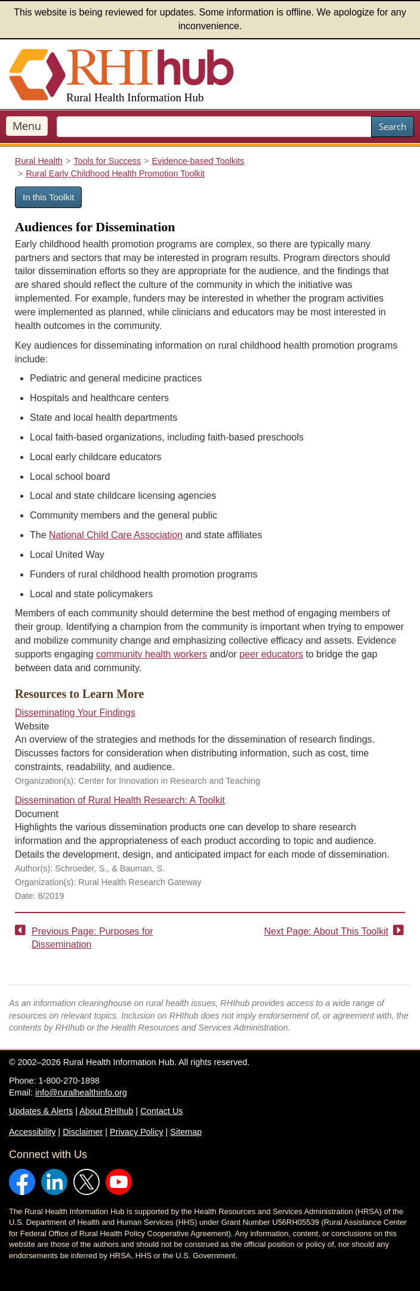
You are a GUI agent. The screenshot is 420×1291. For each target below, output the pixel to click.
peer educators (271, 654)
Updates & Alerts (41, 1111)
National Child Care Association (116, 535)
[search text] (214, 126)
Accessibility (32, 1132)
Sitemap (186, 1132)
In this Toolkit (48, 197)
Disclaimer (83, 1132)
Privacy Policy (136, 1132)
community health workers (151, 654)
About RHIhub (106, 1111)
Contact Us (161, 1111)
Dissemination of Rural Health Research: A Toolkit (120, 800)
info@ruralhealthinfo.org (81, 1092)
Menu (27, 126)
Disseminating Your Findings (75, 712)
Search (392, 126)
